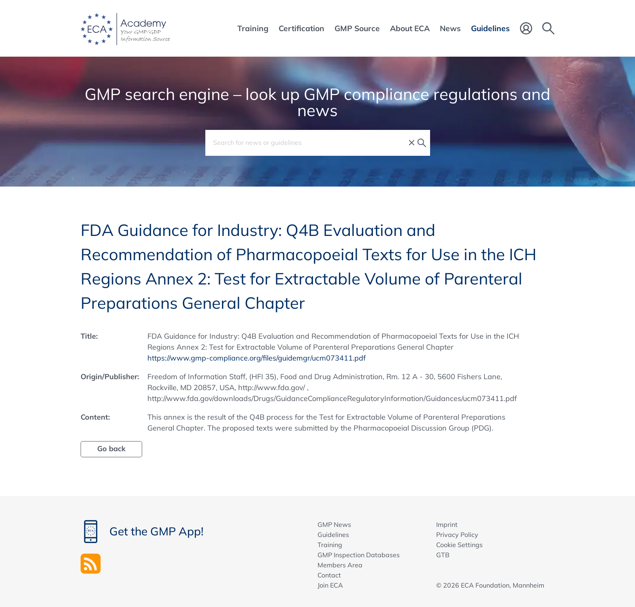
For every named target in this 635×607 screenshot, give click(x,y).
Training (330, 545)
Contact (329, 575)
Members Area (340, 565)
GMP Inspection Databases (359, 555)
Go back (111, 448)
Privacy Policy (457, 535)
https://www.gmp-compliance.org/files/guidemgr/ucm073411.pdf (256, 358)
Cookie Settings (459, 545)
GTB (443, 555)
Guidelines (333, 535)
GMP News (334, 524)
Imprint (447, 524)
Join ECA (330, 585)
